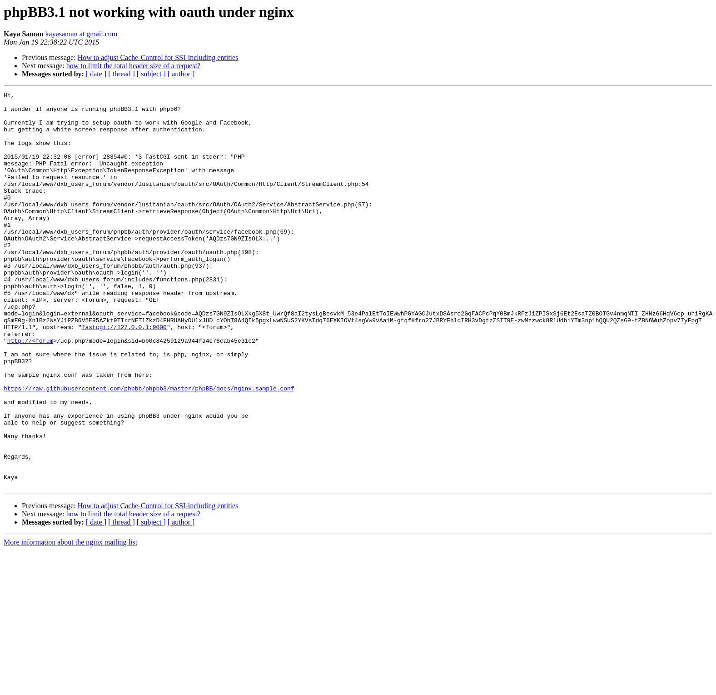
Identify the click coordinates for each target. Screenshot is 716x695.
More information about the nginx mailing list (70, 621)
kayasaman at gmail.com (81, 34)
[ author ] (181, 74)
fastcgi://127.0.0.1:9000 (124, 374)
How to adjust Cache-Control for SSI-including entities (158, 57)
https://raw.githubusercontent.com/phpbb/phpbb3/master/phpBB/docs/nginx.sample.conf (149, 448)
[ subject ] (151, 74)
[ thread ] (121, 74)
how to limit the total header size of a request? (133, 66)
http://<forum (30, 391)
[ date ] (96, 74)
